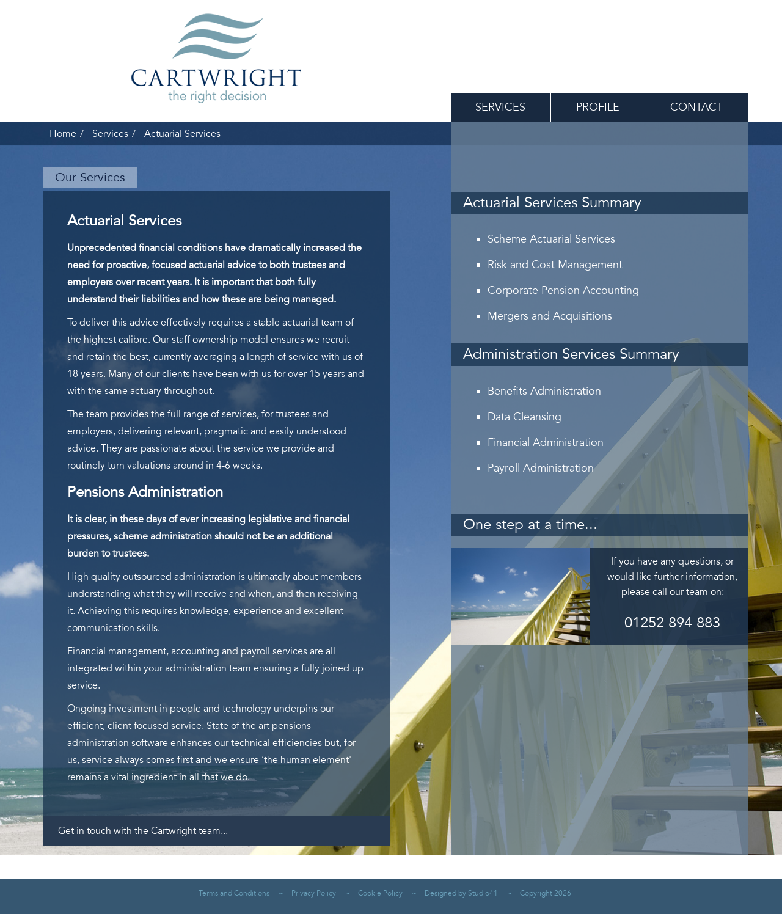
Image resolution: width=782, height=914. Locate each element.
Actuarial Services (182, 134)
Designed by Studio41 (461, 893)
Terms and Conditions (234, 893)
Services (500, 107)
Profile (597, 107)
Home (62, 134)
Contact (696, 107)
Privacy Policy (313, 893)
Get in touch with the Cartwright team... (143, 831)
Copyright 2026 (545, 893)
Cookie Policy (380, 893)
